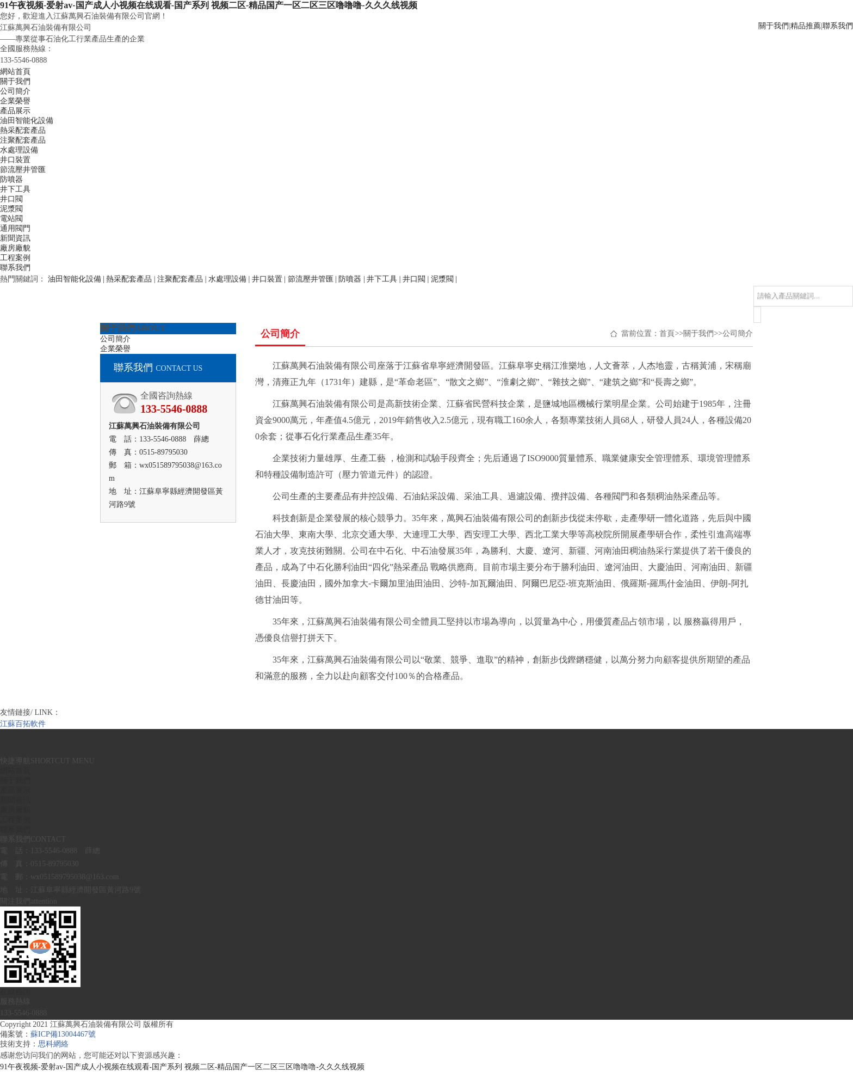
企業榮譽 (15, 101)
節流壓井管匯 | (313, 279)
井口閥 (11, 199)
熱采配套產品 (23, 130)
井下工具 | (385, 279)
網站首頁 (15, 72)
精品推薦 (805, 26)
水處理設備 (19, 150)
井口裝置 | (270, 279)
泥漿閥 (11, 209)
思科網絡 (53, 1044)
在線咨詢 (15, 992)
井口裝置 (15, 160)
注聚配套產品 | (182, 279)
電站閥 (11, 219)
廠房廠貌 (15, 248)
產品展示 (15, 111)
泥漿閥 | (444, 279)
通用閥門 (15, 228)
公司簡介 (15, 91)
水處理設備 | (230, 279)
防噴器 (11, 179)
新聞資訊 (15, 238)
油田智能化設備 (26, 121)
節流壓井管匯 (23, 170)
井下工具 (15, 189)
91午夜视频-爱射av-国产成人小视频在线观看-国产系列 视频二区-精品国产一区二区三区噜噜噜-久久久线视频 (208, 5)
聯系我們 (838, 26)
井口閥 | (417, 279)
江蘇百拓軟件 (23, 724)
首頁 (667, 333)
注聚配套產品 (23, 140)
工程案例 (15, 258)
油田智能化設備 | (77, 279)
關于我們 (773, 26)
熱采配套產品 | (131, 279)
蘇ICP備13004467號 (63, 1034)
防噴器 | (352, 279)
